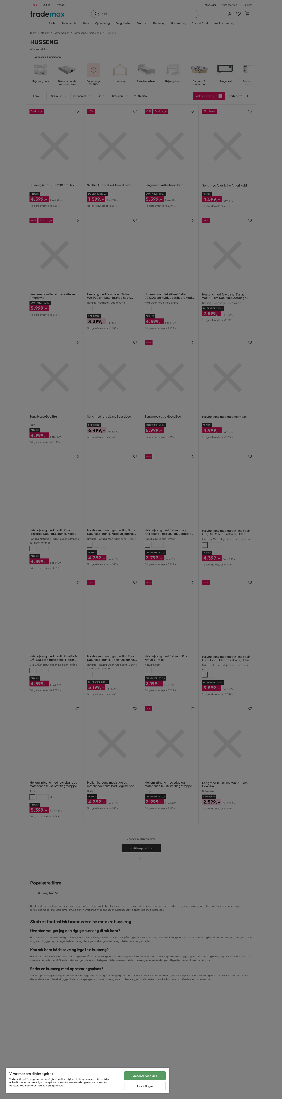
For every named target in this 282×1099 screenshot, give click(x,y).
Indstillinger (145, 1086)
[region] (87, 1080)
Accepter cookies (145, 1075)
